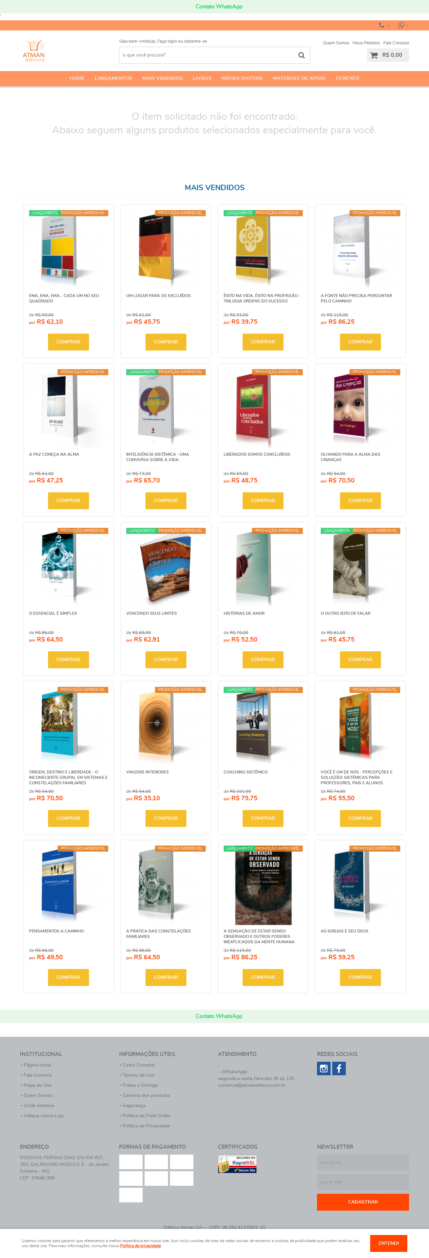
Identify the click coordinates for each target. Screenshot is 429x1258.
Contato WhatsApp (219, 6)
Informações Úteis (147, 1054)
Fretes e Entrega (140, 1085)
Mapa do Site (37, 1085)
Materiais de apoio (299, 78)
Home (77, 78)
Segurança (134, 1105)
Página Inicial (37, 1065)
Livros (202, 78)
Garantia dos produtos (146, 1095)
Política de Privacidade (146, 1126)
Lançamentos (113, 78)
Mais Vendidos (162, 78)
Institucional (41, 1054)
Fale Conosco (396, 43)
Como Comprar (139, 1065)
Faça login (167, 41)
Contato (348, 78)
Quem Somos (336, 43)
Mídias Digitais (242, 78)
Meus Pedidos (366, 43)
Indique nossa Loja (43, 1116)
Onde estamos (39, 1105)
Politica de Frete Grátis (147, 1116)
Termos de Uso (139, 1075)
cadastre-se (195, 41)
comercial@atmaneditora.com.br (252, 1085)
